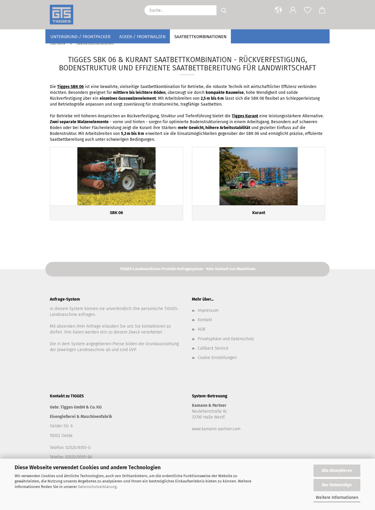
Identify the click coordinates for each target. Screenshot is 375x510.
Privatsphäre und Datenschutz (226, 338)
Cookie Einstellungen (217, 357)
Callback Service (213, 348)
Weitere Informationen (337, 497)
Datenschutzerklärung (97, 486)
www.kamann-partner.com (216, 428)
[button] (278, 10)
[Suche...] (224, 10)
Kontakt (205, 319)
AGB (201, 329)
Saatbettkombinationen (200, 36)
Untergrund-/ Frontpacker (80, 36)
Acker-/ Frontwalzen (142, 36)
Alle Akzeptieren (337, 470)
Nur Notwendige (337, 484)
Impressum (208, 310)
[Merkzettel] (307, 10)
